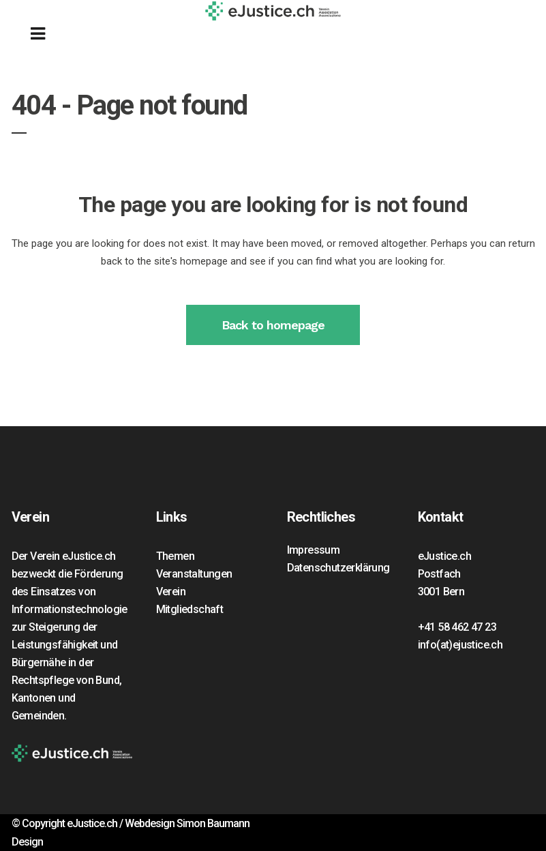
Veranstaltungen (194, 573)
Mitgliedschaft (190, 609)
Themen (175, 556)
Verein (170, 591)
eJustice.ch (92, 823)
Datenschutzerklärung (338, 567)
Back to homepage (273, 325)
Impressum (313, 549)
